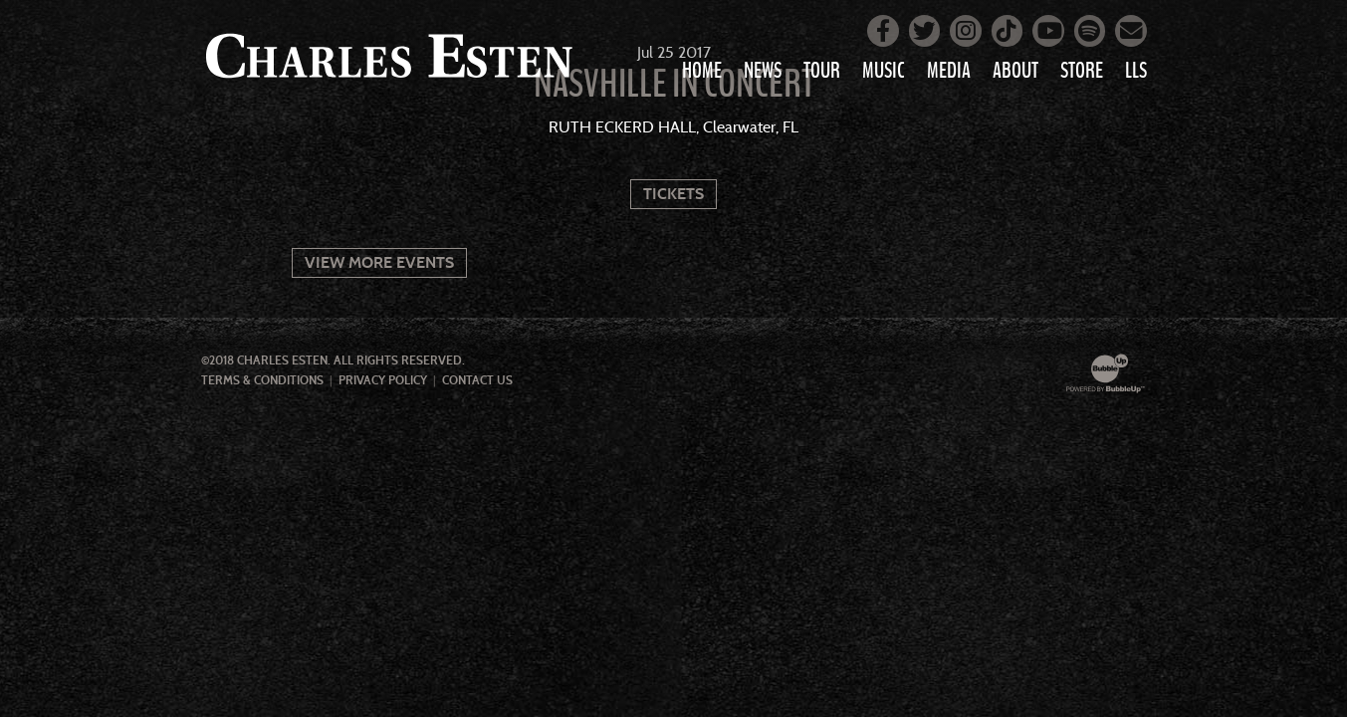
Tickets (673, 193)
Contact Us (477, 380)
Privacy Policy (382, 380)
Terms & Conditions (262, 380)
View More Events (379, 262)
